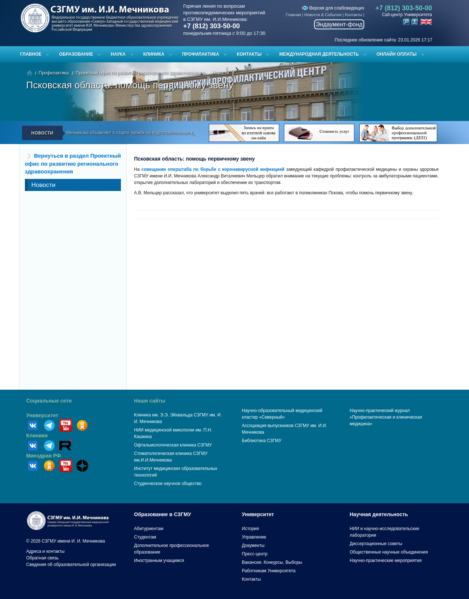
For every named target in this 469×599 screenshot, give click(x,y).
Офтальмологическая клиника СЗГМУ (173, 445)
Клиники (37, 435)
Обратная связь (42, 558)
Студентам (145, 537)
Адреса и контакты (45, 551)
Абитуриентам (148, 528)
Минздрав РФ (43, 456)
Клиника (154, 54)
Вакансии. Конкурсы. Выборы (272, 562)
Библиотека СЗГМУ (261, 440)
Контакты (353, 14)
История (250, 528)
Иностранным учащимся (159, 560)
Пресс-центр (254, 553)
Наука (118, 54)
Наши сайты (149, 401)
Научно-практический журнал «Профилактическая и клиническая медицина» (386, 417)
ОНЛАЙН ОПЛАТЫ (397, 54)
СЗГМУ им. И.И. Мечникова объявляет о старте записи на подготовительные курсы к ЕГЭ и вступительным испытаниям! (161, 132)
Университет (42, 415)
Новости (220, 73)
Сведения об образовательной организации (71, 564)
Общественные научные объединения (389, 552)
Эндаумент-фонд (339, 24)
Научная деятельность (379, 514)
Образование (76, 54)
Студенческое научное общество (168, 483)
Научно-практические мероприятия (385, 560)
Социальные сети (49, 401)
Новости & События (322, 14)
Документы (253, 545)
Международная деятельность (319, 54)
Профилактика (200, 54)
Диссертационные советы (376, 543)
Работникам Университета (269, 570)
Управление (254, 537)
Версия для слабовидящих (333, 8)
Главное (30, 54)
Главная (293, 14)
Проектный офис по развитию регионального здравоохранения (140, 73)
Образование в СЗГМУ (162, 514)
